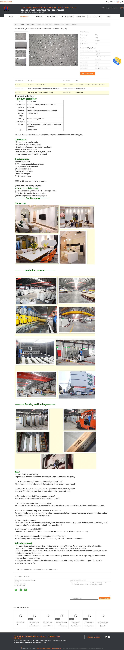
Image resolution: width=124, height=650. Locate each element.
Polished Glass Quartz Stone (20, 623)
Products (24, 16)
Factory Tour (52, 16)
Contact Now (89, 73)
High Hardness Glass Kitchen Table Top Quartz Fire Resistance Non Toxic (102, 625)
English (121, 2)
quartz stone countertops (51, 569)
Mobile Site (24, 648)
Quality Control (66, 16)
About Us (38, 16)
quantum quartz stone (38, 569)
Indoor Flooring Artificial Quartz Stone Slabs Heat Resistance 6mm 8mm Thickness (75, 626)
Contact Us (80, 16)
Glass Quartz (30, 24)
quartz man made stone (26, 569)
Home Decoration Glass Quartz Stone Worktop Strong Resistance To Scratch (89, 626)
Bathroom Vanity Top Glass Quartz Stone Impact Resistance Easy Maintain (61, 625)
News (108, 16)
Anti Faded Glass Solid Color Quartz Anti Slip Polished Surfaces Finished (48, 625)
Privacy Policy (31, 648)
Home (11, 16)
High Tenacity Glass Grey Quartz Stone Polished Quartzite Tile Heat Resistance (34, 625)
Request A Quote (110, 2)
